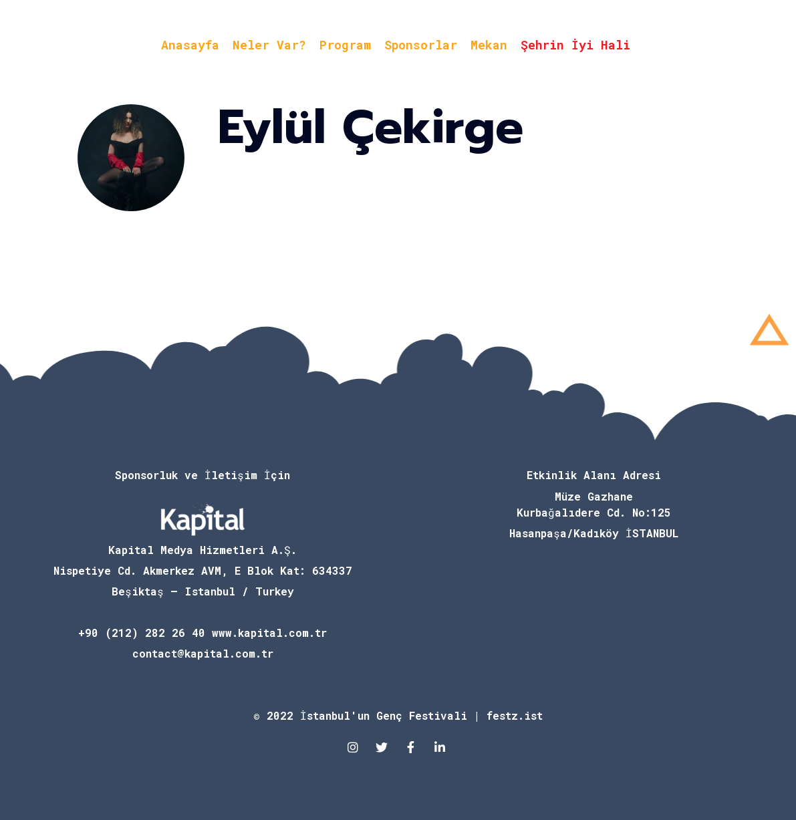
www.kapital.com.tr (269, 633)
